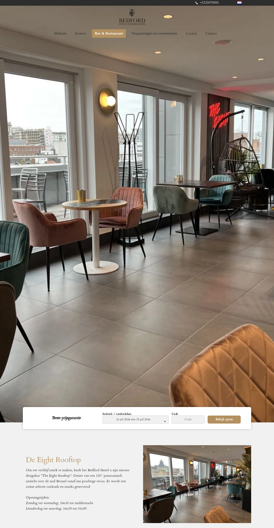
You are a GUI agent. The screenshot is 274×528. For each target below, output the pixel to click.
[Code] (188, 420)
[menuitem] (62, 33)
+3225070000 (209, 3)
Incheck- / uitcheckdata (117, 414)
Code (175, 414)
